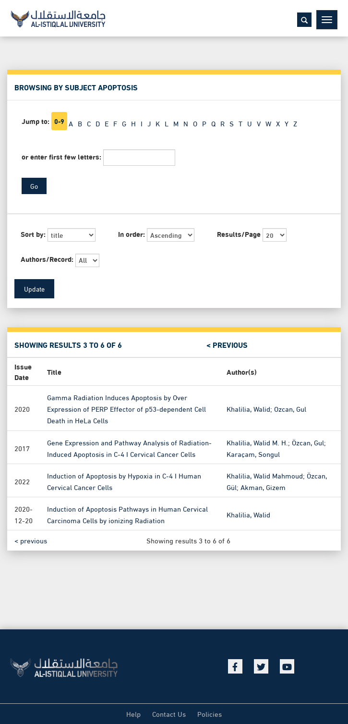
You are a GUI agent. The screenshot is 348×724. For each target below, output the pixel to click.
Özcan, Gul (308, 441)
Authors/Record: (47, 259)
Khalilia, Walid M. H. (257, 441)
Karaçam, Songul (253, 453)
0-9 (59, 121)
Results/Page (239, 234)
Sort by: (33, 234)
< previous (227, 344)
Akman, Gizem (263, 486)
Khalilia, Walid (248, 408)
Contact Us (169, 713)
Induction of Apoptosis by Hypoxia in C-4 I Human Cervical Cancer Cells (124, 480)
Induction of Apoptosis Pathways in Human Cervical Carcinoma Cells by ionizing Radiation (127, 514)
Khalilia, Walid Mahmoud (265, 474)
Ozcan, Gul (290, 408)
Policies (209, 713)
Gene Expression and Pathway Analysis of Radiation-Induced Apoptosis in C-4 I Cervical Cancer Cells (129, 447)
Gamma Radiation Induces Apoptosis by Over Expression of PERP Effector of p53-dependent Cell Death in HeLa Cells (126, 408)
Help (133, 713)
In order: (131, 234)
